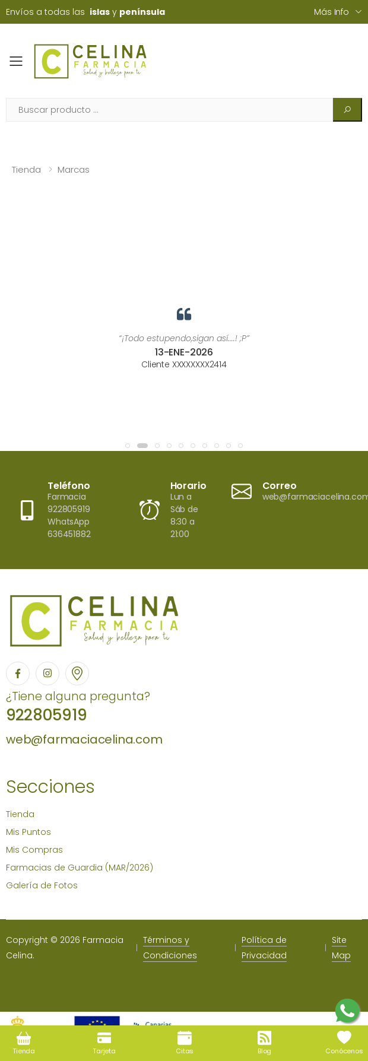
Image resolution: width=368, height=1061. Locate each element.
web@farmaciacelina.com (84, 739)
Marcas (74, 169)
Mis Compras (34, 850)
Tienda (26, 169)
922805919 (46, 715)
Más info (331, 12)
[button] (128, 445)
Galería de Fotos (42, 885)
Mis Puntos (28, 832)
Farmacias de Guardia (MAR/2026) (79, 867)
